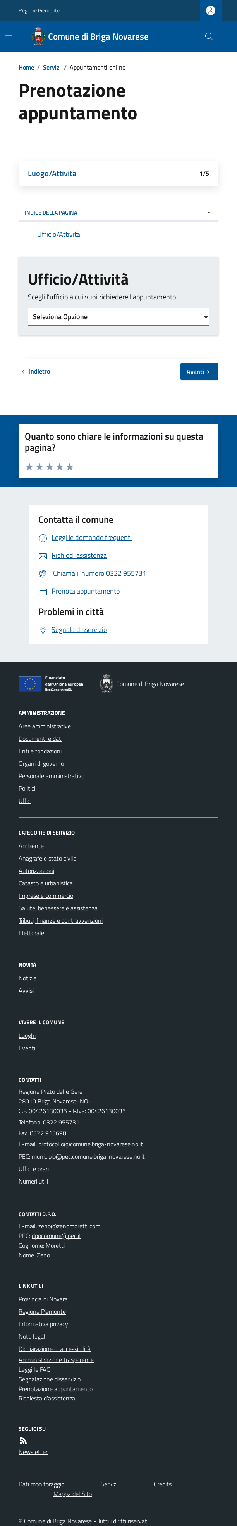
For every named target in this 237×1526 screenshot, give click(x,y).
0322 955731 (61, 1122)
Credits (163, 1484)
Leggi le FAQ (35, 1369)
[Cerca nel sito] (206, 36)
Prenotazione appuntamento (56, 1388)
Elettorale (31, 933)
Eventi (27, 1048)
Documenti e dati (40, 738)
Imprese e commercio (46, 895)
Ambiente (31, 845)
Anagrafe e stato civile (47, 858)
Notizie (27, 978)
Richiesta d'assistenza (47, 1398)
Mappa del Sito (72, 1493)
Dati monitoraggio (41, 1484)
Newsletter (33, 1451)
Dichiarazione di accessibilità (55, 1348)
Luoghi (27, 1035)
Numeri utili (33, 1181)
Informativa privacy (43, 1324)
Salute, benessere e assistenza (58, 908)
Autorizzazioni (36, 870)
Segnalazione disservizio (50, 1379)
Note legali (32, 1336)
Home (26, 67)
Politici (27, 788)
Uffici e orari (34, 1168)
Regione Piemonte (39, 10)
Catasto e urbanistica (46, 883)
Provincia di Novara (43, 1299)
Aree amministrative (45, 726)
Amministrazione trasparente (56, 1359)
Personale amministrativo (51, 775)
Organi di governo (41, 763)
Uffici (25, 800)
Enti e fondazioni (40, 751)
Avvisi (26, 990)
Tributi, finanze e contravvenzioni (61, 920)
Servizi (52, 67)
